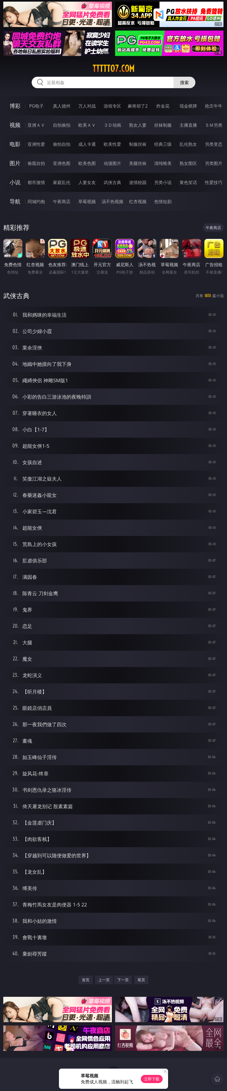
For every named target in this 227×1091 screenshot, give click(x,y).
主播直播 (188, 125)
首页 (85, 979)
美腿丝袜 (138, 163)
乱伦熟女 (188, 144)
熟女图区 (188, 163)
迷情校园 (138, 182)
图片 (15, 163)
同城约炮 (36, 201)
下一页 (123, 979)
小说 (15, 182)
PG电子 (36, 106)
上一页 (104, 979)
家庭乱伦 (61, 182)
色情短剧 (163, 201)
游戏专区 (112, 106)
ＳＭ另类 (213, 125)
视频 (15, 125)
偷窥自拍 (36, 163)
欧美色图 (87, 163)
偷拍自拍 (61, 144)
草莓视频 (87, 201)
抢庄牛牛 (213, 106)
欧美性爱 (112, 144)
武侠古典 (112, 182)
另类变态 (213, 144)
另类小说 (163, 182)
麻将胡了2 (138, 106)
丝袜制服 (163, 125)
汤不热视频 (112, 201)
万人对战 (87, 106)
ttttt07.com (113, 68)
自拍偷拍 (61, 125)
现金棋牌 (188, 106)
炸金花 (162, 106)
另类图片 (213, 163)
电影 (15, 144)
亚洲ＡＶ (36, 125)
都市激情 (36, 182)
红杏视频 (138, 201)
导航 (15, 201)
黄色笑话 (188, 182)
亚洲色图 (61, 163)
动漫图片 (112, 163)
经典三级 (163, 144)
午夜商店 (61, 201)
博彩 (15, 105)
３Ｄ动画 (112, 125)
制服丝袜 (138, 144)
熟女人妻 (138, 125)
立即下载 (151, 1078)
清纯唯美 (163, 163)
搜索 (184, 82)
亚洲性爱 (36, 144)
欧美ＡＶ (87, 125)
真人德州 (61, 106)
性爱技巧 (213, 182)
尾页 (141, 979)
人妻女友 (87, 182)
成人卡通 (87, 144)
